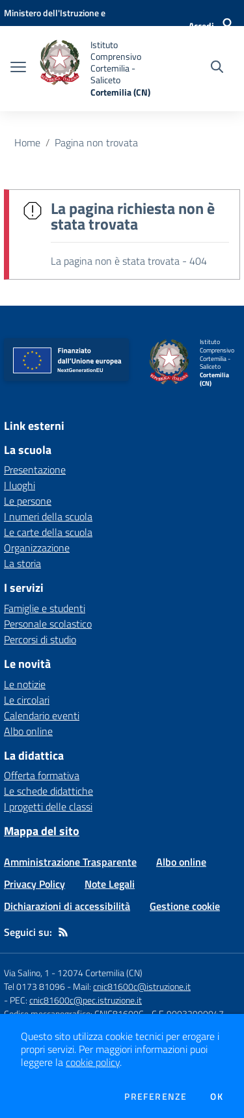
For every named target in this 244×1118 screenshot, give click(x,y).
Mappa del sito (41, 831)
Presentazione (35, 469)
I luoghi (19, 485)
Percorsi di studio (40, 639)
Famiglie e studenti (44, 608)
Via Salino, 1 (26, 972)
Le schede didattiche (48, 791)
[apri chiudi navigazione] (18, 68)
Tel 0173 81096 (35, 986)
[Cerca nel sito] (217, 68)
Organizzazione (37, 547)
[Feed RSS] (63, 932)
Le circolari (26, 700)
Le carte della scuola (48, 532)
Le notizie (25, 684)
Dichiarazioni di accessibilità (67, 906)
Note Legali (110, 884)
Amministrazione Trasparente (70, 862)
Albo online (28, 731)
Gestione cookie (185, 906)
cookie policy (93, 1062)
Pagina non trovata (96, 142)
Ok (216, 1096)
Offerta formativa (41, 775)
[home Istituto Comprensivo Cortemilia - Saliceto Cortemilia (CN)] (99, 68)
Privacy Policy (34, 884)
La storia (22, 563)
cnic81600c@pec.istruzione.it (85, 1000)
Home (27, 142)
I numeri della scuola (48, 516)
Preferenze (155, 1096)
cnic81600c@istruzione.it (142, 986)
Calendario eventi (41, 715)
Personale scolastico (48, 624)
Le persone (27, 501)
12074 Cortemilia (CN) (99, 972)
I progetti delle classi (48, 806)
